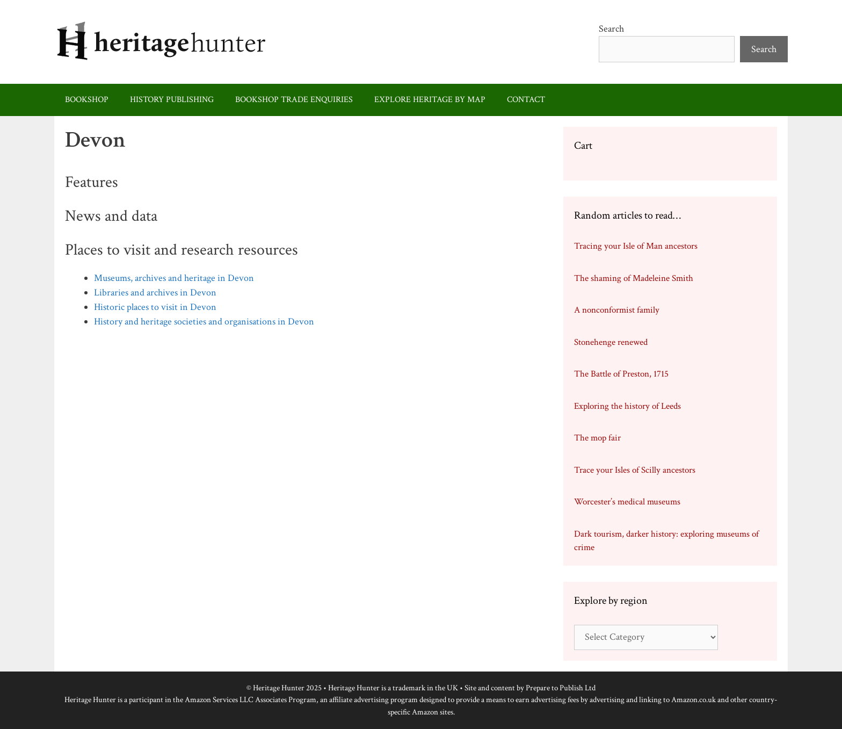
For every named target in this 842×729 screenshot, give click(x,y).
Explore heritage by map (429, 99)
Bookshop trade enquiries (294, 99)
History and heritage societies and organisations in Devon (204, 321)
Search (611, 29)
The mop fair (597, 438)
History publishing (172, 99)
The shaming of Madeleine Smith (633, 278)
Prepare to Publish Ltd (561, 688)
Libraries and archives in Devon (155, 292)
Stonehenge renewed (611, 342)
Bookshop (86, 99)
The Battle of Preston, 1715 (621, 374)
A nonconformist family (616, 310)
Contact (526, 99)
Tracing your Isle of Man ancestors (636, 246)
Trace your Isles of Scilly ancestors (634, 470)
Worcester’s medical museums (627, 502)
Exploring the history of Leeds (627, 406)
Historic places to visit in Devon (155, 307)
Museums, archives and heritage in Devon (174, 278)
